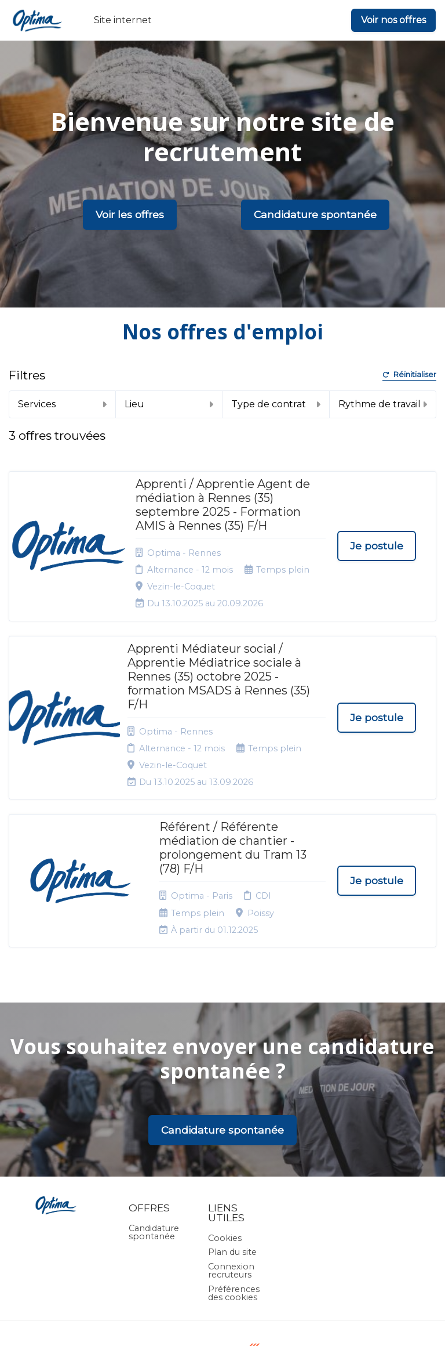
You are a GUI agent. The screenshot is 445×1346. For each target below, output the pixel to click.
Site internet (123, 20)
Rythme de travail (383, 404)
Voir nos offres (393, 20)
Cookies (225, 1159)
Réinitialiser (409, 375)
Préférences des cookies (234, 1214)
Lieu (169, 404)
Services (62, 404)
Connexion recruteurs (231, 1191)
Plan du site (232, 1173)
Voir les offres (130, 214)
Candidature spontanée (315, 214)
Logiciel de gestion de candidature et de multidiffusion (223, 1325)
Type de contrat (275, 404)
